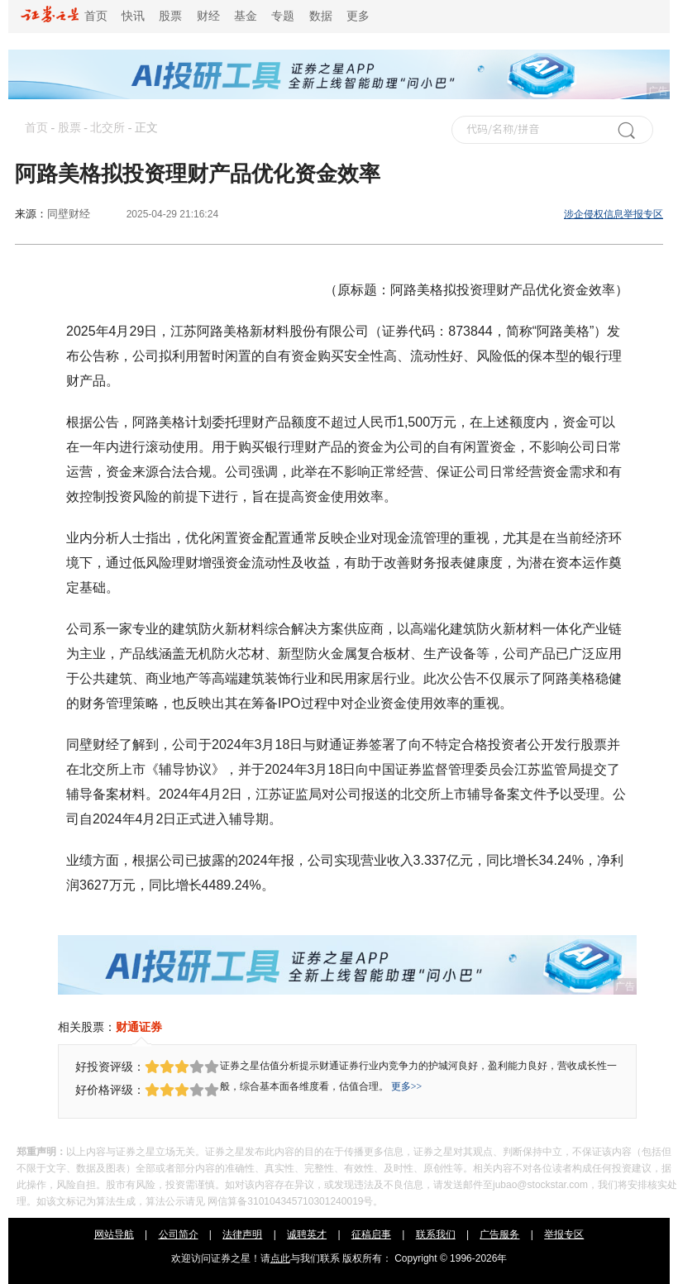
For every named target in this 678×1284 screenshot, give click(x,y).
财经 (208, 16)
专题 (282, 16)
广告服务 (499, 1234)
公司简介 (178, 1234)
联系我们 (436, 1234)
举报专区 (564, 1234)
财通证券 (139, 1026)
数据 (320, 16)
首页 (64, 16)
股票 (170, 16)
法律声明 (242, 1234)
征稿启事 (371, 1234)
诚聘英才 (307, 1234)
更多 (358, 16)
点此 (280, 1258)
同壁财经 (68, 214)
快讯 (133, 16)
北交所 (107, 128)
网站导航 (114, 1234)
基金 (245, 16)
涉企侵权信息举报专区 (613, 214)
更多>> (407, 1086)
